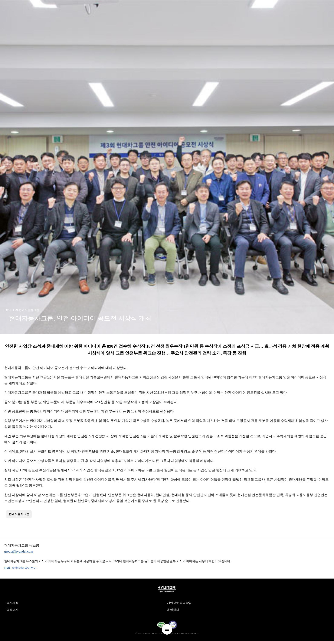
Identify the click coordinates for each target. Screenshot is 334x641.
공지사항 (12, 603)
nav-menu (167, 629)
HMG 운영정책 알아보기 (20, 568)
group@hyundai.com (18, 551)
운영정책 (173, 609)
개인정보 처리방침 (179, 603)
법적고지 (12, 609)
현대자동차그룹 (19, 514)
